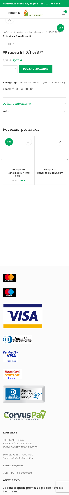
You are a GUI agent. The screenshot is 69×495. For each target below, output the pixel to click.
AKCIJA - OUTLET (29, 82)
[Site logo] (36, 13)
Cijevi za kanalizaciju (17, 36)
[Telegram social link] (31, 89)
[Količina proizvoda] (10, 69)
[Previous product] (5, 44)
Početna (8, 32)
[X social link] (17, 89)
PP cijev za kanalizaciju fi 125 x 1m (50, 171)
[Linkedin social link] (26, 89)
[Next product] (14, 44)
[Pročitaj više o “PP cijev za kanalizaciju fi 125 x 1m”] (60, 142)
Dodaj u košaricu (36, 69)
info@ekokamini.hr (22, 458)
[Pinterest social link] (22, 89)
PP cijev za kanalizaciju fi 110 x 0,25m (18, 173)
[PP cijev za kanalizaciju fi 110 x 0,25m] (18, 152)
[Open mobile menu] (11, 13)
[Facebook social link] (13, 89)
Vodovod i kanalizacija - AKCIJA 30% (38, 32)
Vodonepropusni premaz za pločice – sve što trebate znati (33, 489)
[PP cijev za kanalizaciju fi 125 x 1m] (50, 152)
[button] (28, 142)
